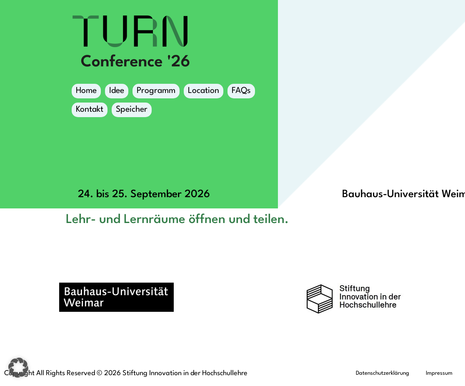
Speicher (132, 111)
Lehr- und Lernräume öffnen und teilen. (177, 219)
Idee (116, 91)
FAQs (241, 91)
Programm (156, 92)
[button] (18, 367)
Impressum (439, 373)
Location (203, 92)
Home (86, 91)
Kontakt (89, 109)
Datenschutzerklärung (382, 373)
